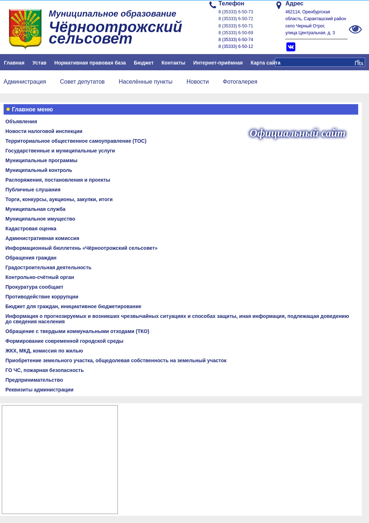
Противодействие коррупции (41, 297)
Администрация (25, 82)
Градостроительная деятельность (48, 267)
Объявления (21, 121)
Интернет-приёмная (218, 63)
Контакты (173, 63)
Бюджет (144, 63)
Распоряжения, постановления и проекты (57, 180)
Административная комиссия (42, 238)
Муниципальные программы (41, 160)
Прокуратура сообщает (34, 287)
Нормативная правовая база (90, 63)
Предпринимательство (34, 380)
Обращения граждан (31, 258)
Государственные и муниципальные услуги (60, 151)
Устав (39, 63)
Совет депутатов (82, 82)
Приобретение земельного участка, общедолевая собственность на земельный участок (115, 360)
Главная (14, 63)
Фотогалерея (240, 82)
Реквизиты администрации (39, 390)
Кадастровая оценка (30, 228)
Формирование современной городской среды (64, 341)
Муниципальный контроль (38, 170)
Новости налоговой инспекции (44, 131)
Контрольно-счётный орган (39, 277)
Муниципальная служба (35, 209)
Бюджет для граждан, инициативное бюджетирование (73, 306)
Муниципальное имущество (40, 219)
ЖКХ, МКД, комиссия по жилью (44, 351)
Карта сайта (265, 63)
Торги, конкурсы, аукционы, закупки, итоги (59, 199)
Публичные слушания (33, 189)
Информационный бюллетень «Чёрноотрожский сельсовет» (81, 248)
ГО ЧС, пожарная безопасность (44, 370)
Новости (197, 82)
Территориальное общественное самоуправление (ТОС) (75, 141)
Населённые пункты (145, 82)
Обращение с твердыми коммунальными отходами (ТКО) (77, 331)
